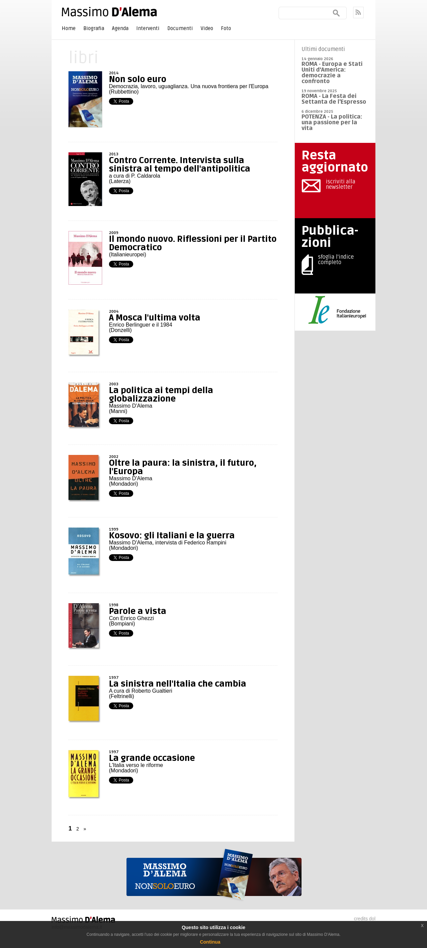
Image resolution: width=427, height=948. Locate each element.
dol (372, 918)
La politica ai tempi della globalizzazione (161, 394)
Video (207, 28)
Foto (226, 28)
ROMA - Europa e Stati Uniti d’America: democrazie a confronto (332, 72)
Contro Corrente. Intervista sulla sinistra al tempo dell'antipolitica (179, 164)
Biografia (93, 28)
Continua (210, 942)
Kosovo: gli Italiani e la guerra (172, 536)
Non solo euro (137, 79)
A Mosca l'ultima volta (154, 318)
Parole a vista (137, 611)
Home (69, 28)
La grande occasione (152, 758)
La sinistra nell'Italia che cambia (177, 684)
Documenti (180, 28)
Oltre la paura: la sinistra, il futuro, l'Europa (183, 467)
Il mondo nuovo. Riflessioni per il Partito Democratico (193, 243)
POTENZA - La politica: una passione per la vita (332, 122)
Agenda (120, 28)
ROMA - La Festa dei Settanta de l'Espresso (334, 99)
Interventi (148, 28)
